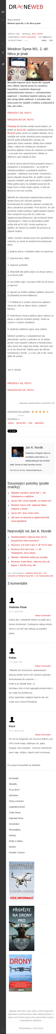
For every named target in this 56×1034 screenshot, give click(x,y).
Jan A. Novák (37, 34)
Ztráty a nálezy (16, 841)
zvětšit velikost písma (27, 40)
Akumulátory (15, 829)
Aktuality (13, 784)
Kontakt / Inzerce (17, 852)
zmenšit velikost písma (24, 40)
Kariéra (12, 847)
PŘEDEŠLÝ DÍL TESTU (19, 112)
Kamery (12, 835)
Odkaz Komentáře (43, 615)
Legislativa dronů (17, 807)
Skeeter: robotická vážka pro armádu (29, 557)
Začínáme (13, 795)
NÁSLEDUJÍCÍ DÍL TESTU (20, 119)
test (30, 423)
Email (44, 40)
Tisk (51, 40)
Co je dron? (14, 789)
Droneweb (14, 778)
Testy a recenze (13, 20)
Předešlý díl (13, 126)
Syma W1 (21, 129)
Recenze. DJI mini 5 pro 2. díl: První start (31, 545)
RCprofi (11, 133)
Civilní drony (14, 812)
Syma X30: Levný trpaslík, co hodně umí (31, 500)
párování (39, 423)
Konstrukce (14, 824)
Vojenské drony (16, 818)
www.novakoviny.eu (34, 470)
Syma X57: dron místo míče (25, 513)
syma (10, 423)
